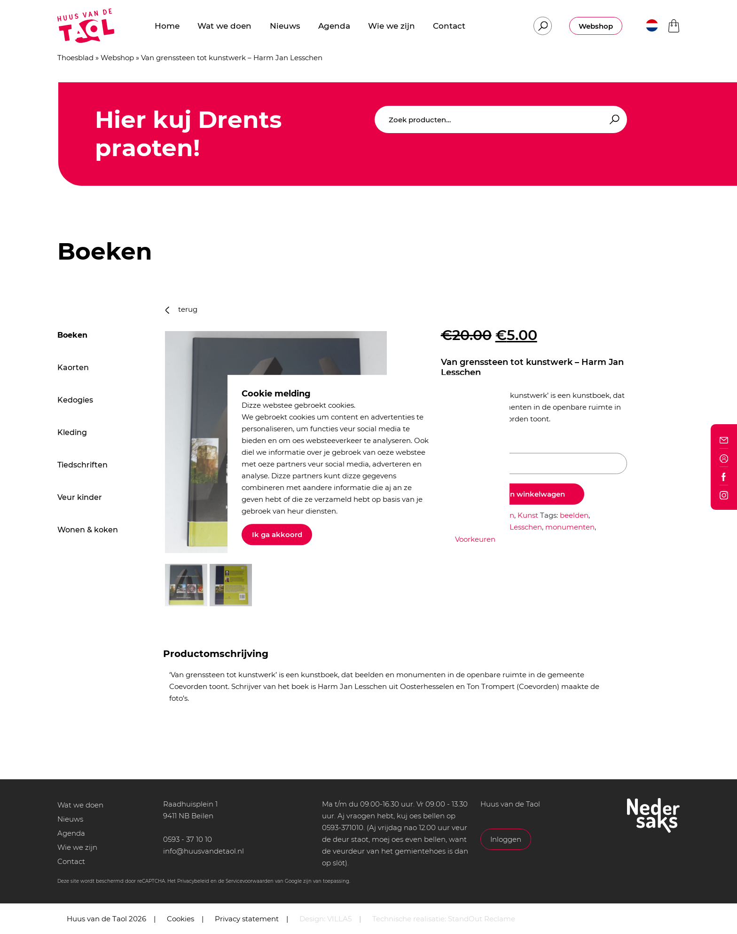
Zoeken (613, 119)
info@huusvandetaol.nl (203, 851)
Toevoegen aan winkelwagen (512, 494)
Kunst (527, 515)
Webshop (596, 26)
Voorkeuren (475, 539)
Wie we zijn (77, 847)
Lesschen (526, 526)
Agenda (71, 833)
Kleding (72, 432)
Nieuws (70, 819)
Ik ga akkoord (277, 534)
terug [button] (181, 309)
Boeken (72, 335)
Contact (71, 861)
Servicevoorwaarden (250, 881)
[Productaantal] (534, 463)
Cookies (180, 918)
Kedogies (75, 400)
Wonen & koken (87, 529)
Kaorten (73, 367)
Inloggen (505, 839)
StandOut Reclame (481, 918)
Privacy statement (247, 918)
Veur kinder (79, 497)
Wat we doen (80, 804)
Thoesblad (75, 57)
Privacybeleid (193, 881)
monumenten (570, 526)
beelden (574, 515)
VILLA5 (339, 918)
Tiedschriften (82, 464)
